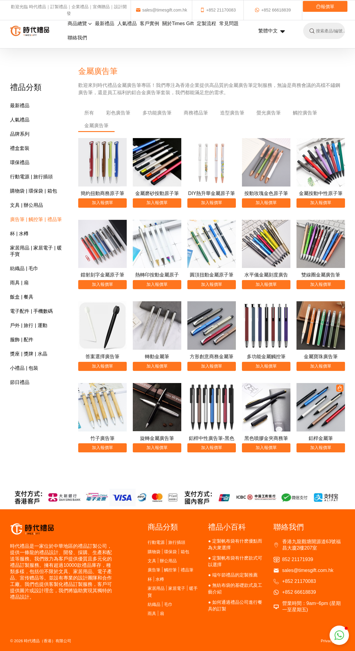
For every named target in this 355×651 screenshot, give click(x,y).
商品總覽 (80, 23)
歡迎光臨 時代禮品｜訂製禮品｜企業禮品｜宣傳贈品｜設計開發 (70, 10)
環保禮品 (19, 162)
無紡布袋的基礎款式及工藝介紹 (235, 588)
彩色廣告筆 (118, 112)
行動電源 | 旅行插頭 (31, 176)
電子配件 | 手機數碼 (31, 311)
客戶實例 (149, 23)
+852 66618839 (254, 10)
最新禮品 (104, 23)
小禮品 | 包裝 (24, 368)
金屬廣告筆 (96, 125)
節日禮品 (19, 382)
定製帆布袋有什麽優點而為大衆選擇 (235, 544)
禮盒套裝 (19, 148)
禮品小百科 (227, 527)
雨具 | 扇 (19, 282)
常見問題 (229, 23)
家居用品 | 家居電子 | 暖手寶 (36, 251)
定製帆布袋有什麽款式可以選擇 (235, 561)
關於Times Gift (178, 23)
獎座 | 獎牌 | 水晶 (28, 353)
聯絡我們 (77, 37)
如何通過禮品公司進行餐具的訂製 (235, 605)
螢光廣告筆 (268, 112)
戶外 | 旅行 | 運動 (28, 325)
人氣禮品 (127, 23)
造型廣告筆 (232, 112)
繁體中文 (272, 31)
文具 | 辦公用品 (26, 205)
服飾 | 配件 (21, 339)
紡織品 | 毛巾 (24, 268)
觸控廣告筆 (305, 112)
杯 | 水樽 (19, 233)
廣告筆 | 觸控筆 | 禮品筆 (36, 219)
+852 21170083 (206, 10)
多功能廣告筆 (157, 112)
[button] (339, 635)
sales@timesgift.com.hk (167, 10)
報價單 (293, 6)
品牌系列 (19, 134)
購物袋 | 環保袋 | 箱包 (33, 190)
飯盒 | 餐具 (21, 296)
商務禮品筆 (196, 112)
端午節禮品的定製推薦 (235, 574)
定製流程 (206, 23)
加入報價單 (102, 202)
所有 (89, 112)
